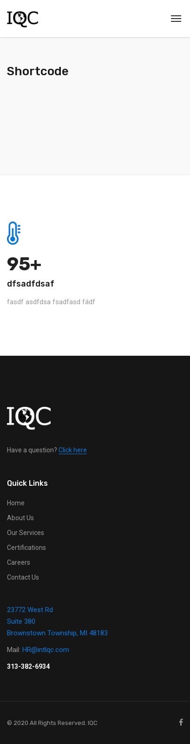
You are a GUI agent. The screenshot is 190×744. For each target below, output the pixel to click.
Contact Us (23, 577)
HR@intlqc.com (45, 650)
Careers (18, 562)
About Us (20, 518)
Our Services (25, 532)
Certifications (26, 547)
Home (16, 503)
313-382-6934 (28, 666)
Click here (73, 450)
